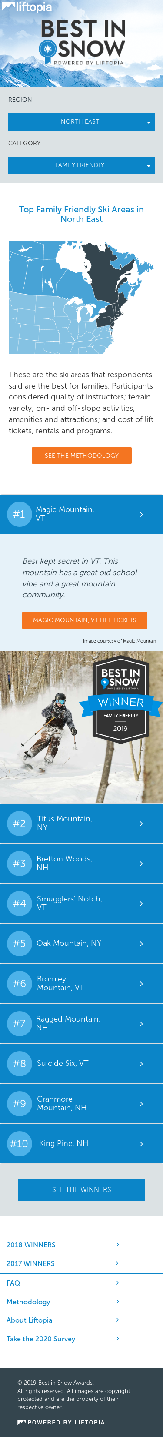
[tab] (81, 514)
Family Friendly (102, 165)
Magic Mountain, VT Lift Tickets (84, 620)
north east (106, 121)
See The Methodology (82, 455)
